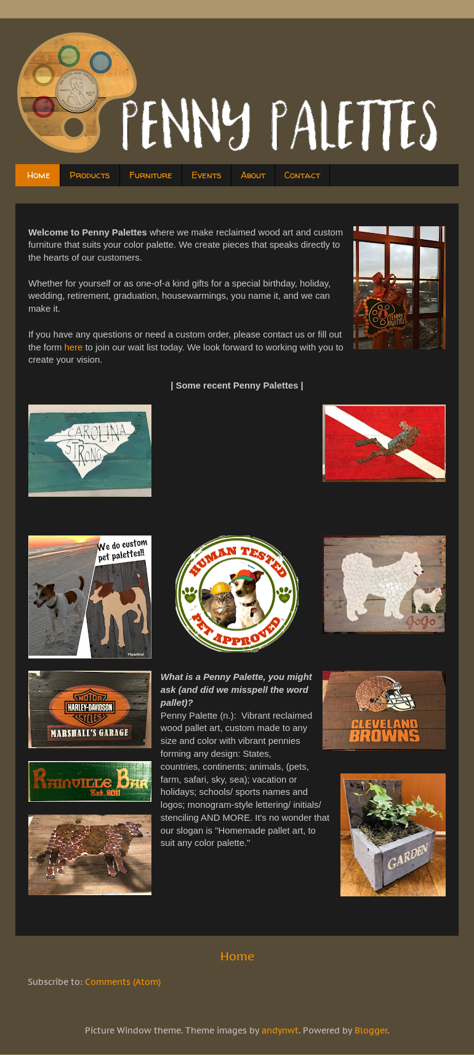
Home (38, 174)
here (74, 347)
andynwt (280, 1030)
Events (206, 174)
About (253, 174)
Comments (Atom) (123, 981)
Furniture (150, 174)
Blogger (371, 1030)
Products (90, 174)
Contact (302, 174)
